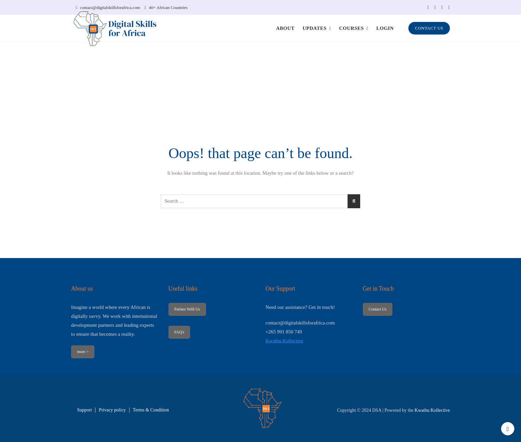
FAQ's (179, 332)
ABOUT (285, 28)
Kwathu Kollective (284, 340)
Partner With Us (187, 309)
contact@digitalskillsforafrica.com (108, 7)
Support (84, 409)
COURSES (351, 28)
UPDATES (314, 28)
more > (82, 351)
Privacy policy (112, 409)
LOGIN (385, 28)
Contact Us (377, 309)
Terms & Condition (151, 409)
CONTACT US (429, 28)
